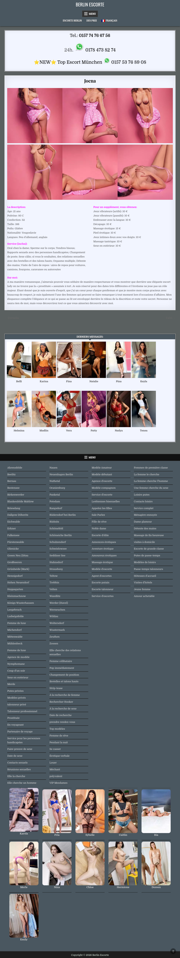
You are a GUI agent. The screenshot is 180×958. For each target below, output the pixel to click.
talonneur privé (16, 704)
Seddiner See (57, 555)
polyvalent (55, 776)
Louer (53, 762)
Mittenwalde (14, 636)
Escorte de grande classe (149, 548)
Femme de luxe (16, 623)
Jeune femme (142, 589)
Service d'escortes (103, 596)
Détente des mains (145, 528)
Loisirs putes (142, 494)
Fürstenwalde (15, 542)
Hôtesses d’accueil (145, 575)
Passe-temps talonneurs (148, 569)
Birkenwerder (15, 494)
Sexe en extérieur (17, 677)
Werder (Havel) (58, 602)
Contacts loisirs (143, 501)
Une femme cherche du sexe (151, 487)
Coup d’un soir (16, 670)
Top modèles (57, 728)
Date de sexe (14, 755)
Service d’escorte (102, 494)
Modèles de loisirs (145, 562)
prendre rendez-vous (62, 722)
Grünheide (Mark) (18, 569)
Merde (11, 684)
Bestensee (13, 487)
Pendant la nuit (58, 742)
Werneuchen (57, 609)
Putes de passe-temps (147, 555)
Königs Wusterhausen (20, 602)
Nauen (53, 467)
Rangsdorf (55, 508)
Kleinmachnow (16, 596)
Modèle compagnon (103, 487)
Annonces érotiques (104, 542)
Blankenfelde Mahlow (20, 501)
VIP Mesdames (58, 782)
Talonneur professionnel (22, 711)
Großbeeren (14, 562)
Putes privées (15, 690)
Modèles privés (16, 697)
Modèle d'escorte (102, 569)
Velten (53, 589)
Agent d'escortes (102, 575)
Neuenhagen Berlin (61, 474)
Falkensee (13, 535)
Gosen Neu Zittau (17, 555)
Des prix (92, 20)
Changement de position (64, 674)
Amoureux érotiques (104, 555)
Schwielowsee (58, 548)
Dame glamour (143, 521)
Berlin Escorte (90, 4)
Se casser (55, 749)
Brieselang (13, 508)
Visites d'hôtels (143, 582)
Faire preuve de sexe (19, 749)
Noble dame (99, 528)
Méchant (54, 769)
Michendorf (14, 629)
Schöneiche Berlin (60, 535)
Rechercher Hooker (61, 701)
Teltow (53, 575)
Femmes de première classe (151, 467)
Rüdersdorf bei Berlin (62, 514)
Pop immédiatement (61, 668)
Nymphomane (16, 663)
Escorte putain (100, 582)
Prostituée (13, 717)
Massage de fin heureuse (149, 535)
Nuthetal (54, 481)
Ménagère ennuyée (145, 514)
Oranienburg (57, 487)
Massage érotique (102, 562)
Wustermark (57, 629)
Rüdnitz (54, 521)
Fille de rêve (99, 521)
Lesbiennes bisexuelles (106, 501)
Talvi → (170, 318)
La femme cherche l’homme (151, 481)
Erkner (11, 528)
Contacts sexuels (17, 762)
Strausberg (56, 569)
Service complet (144, 508)
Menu (92, 13)
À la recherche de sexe (62, 708)
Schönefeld (56, 528)
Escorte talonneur (102, 589)
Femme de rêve (58, 735)
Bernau (11, 481)
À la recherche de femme (64, 695)
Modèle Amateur (102, 467)
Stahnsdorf (56, 562)
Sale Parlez (98, 514)
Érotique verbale (59, 755)
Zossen (53, 643)
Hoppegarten (15, 589)
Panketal (54, 494)
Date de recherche (60, 715)
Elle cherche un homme (21, 782)
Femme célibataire (60, 661)
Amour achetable (144, 596)
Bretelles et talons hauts (63, 681)
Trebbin (54, 582)
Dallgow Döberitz (17, 514)
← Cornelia (11, 318)
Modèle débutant (102, 474)
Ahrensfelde (14, 467)
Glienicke (13, 548)
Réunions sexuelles (19, 769)
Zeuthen (54, 636)
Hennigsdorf (14, 575)
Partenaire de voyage (19, 731)
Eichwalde (13, 521)
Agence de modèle (18, 657)
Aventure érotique (103, 548)
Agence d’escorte (102, 481)
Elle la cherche (16, 776)
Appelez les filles (102, 508)
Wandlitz (54, 596)
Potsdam (54, 501)
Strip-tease (55, 688)
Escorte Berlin (72, 20)
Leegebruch (14, 609)
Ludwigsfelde (15, 616)
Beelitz (11, 474)
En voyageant (15, 724)
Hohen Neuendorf (18, 582)
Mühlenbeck (14, 643)
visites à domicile (144, 542)
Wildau (53, 616)
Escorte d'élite (100, 535)
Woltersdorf (56, 623)
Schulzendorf (57, 542)
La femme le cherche (146, 474)
